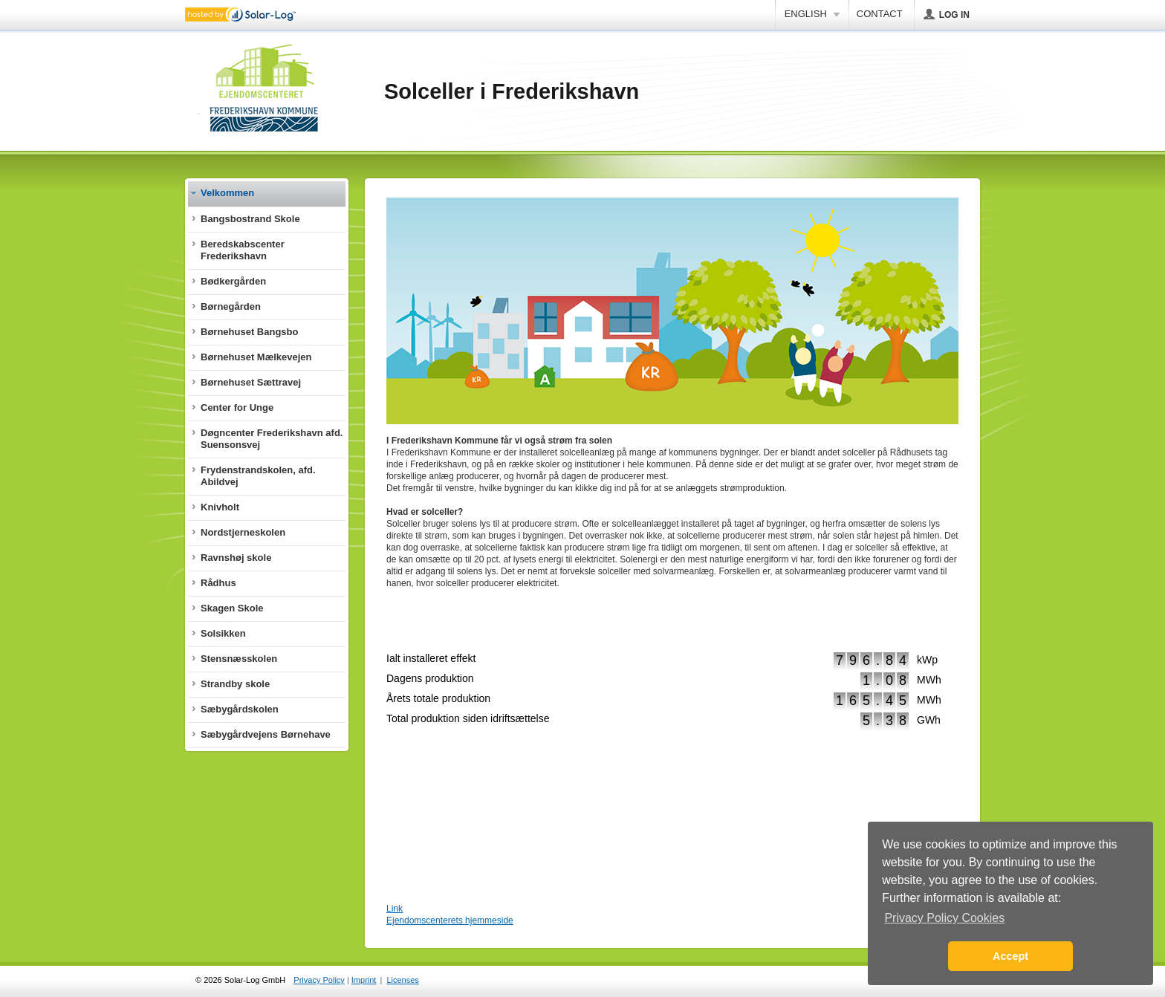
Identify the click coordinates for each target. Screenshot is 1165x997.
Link (394, 908)
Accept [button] (1010, 956)
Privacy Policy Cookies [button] (944, 918)
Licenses (402, 979)
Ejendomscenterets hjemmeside (449, 920)
